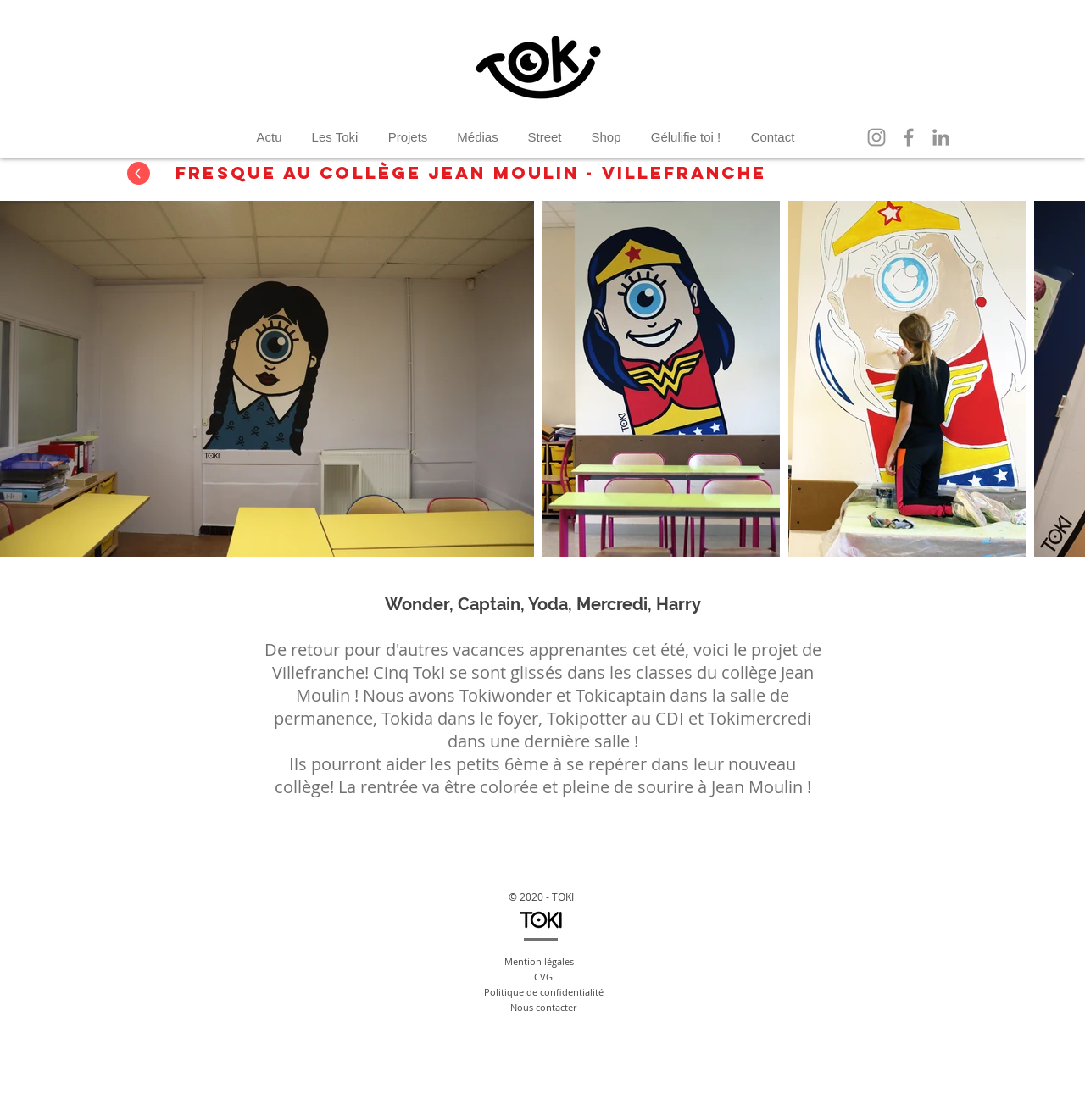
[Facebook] (909, 137)
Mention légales (539, 961)
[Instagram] (876, 137)
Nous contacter (543, 1007)
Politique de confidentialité (544, 992)
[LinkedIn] (941, 137)
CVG (543, 976)
